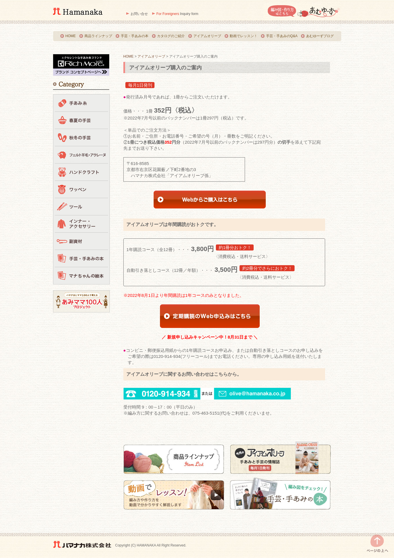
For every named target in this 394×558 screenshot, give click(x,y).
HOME (70, 36)
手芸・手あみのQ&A (281, 36)
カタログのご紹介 (171, 36)
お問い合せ (139, 14)
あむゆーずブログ (320, 36)
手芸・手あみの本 (134, 36)
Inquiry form (177, 14)
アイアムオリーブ (207, 36)
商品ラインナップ (98, 36)
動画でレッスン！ (243, 36)
